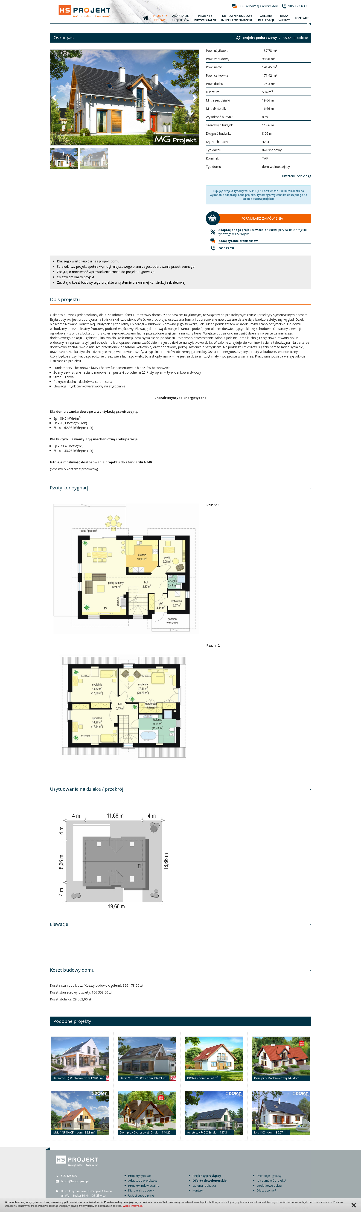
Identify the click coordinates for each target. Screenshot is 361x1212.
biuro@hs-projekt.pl (75, 1181)
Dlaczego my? (266, 1190)
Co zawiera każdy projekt (75, 277)
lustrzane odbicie (295, 37)
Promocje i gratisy (269, 1176)
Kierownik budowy (141, 1190)
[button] (54, 97)
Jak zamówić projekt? (271, 1180)
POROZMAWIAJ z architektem (259, 6)
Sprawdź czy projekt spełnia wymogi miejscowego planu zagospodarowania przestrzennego (126, 266)
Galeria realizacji (204, 1185)
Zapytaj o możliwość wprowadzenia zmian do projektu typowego (105, 272)
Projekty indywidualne (143, 1185)
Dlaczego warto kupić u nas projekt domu (88, 261)
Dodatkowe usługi (269, 1185)
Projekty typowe (139, 1176)
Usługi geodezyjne (141, 1195)
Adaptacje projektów (142, 1180)
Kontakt (197, 1190)
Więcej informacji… (133, 1205)
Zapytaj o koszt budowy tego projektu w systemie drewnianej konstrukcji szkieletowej (121, 282)
